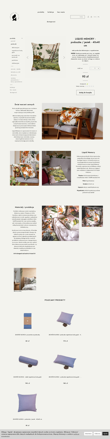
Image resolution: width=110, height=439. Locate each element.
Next (64, 57)
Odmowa (97, 434)
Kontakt (35, 425)
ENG (95, 17)
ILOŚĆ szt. (80, 68)
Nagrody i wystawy (38, 427)
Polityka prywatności (16, 401)
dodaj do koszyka (85, 92)
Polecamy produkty (55, 300)
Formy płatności (14, 405)
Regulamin (13, 400)
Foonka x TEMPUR (44, 405)
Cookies (12, 403)
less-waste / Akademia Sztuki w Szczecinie (19, 427)
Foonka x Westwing (44, 401)
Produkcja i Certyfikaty (38, 419)
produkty (41, 12)
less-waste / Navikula (16, 425)
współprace (43, 397)
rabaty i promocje (16, 415)
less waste (61, 12)
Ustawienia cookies (15, 411)
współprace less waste (18, 423)
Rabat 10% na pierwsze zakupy (19, 417)
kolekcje (51, 12)
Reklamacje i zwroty (16, 409)
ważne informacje (16, 397)
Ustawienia (88, 434)
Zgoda (105, 434)
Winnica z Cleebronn (45, 403)
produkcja (35, 415)
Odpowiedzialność (37, 417)
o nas (35, 423)
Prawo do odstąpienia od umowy (20, 407)
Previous (27, 57)
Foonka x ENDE (43, 400)
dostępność (51, 22)
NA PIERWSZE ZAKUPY (89, 398)
